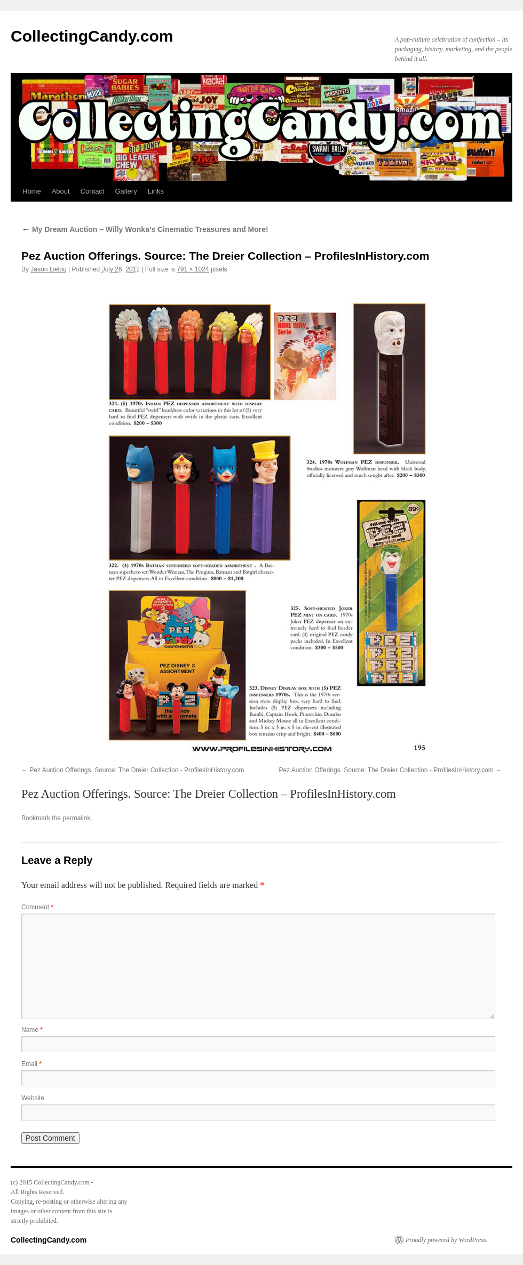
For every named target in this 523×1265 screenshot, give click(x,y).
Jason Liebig (48, 269)
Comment (37, 907)
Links (156, 191)
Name (32, 1030)
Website (32, 1098)
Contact (93, 191)
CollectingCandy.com (92, 36)
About (61, 191)
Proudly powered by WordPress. (447, 1240)
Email (31, 1064)
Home (31, 191)
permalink (76, 818)
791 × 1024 (193, 269)
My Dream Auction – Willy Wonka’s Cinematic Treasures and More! (144, 229)
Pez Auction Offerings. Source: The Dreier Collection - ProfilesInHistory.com (136, 770)
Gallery (126, 191)
